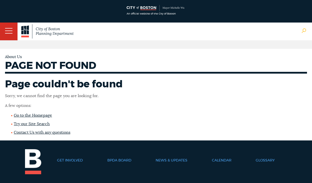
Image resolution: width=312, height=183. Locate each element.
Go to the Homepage (33, 115)
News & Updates (171, 160)
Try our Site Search (32, 124)
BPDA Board (119, 160)
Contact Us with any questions (42, 132)
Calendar (221, 160)
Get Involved (70, 160)
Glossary (265, 160)
